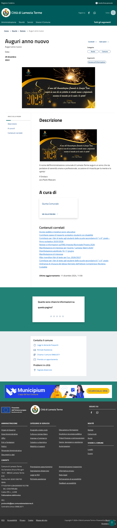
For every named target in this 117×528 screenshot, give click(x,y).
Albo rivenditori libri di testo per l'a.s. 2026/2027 (60, 257)
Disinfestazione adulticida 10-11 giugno (56, 251)
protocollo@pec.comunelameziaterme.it (17, 503)
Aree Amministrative (9, 434)
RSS (3, 520)
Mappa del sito (41, 520)
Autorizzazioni (64, 446)
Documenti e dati (8, 454)
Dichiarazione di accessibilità (70, 479)
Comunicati (92, 434)
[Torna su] (112, 523)
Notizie (22, 31)
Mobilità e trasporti (37, 446)
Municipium (109, 520)
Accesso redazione (108, 523)
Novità (14, 31)
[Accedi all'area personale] (104, 3)
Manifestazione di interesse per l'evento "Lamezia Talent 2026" (66, 247)
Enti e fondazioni (7, 442)
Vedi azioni (104, 41)
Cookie (30, 520)
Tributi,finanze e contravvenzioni (71, 438)
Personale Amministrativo (11, 450)
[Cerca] (113, 12)
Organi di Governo (8, 430)
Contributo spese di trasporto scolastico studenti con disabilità (66, 235)
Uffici (3, 438)
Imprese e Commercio (38, 438)
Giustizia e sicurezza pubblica (70, 434)
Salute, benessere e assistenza (71, 442)
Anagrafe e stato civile (39, 430)
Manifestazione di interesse (51, 254)
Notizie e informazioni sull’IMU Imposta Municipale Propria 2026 (67, 244)
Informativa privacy (66, 470)
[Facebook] (87, 12)
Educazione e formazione (68, 429)
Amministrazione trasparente (70, 466)
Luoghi (90, 449)
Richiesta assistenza (38, 479)
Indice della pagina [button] (14, 116)
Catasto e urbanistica (38, 442)
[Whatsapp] (92, 12)
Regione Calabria (7, 3)
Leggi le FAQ (35, 475)
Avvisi (90, 438)
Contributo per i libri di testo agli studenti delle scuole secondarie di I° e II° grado (73, 260)
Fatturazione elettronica (11, 495)
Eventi (90, 453)
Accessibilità (12, 520)
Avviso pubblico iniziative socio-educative (57, 231)
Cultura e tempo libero (39, 434)
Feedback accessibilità (67, 483)
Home (6, 31)
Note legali (63, 475)
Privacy (22, 520)
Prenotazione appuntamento (41, 466)
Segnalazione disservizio (39, 470)
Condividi (92, 41)
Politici (4, 446)
